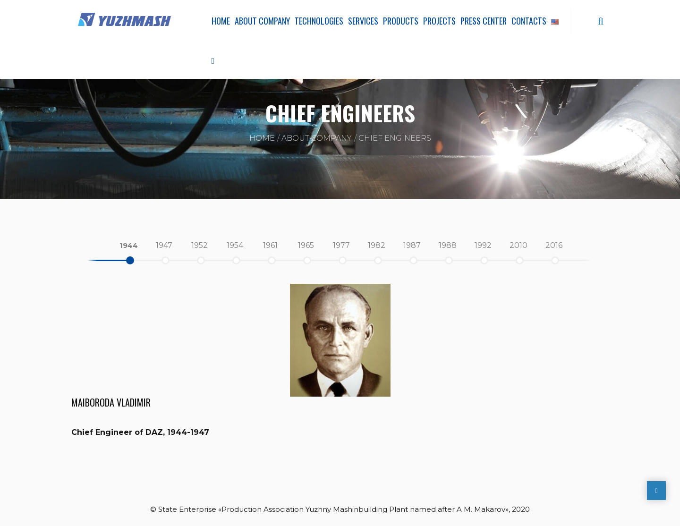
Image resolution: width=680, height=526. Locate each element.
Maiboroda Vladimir (111, 402)
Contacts (528, 21)
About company (262, 21)
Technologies (319, 21)
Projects (439, 21)
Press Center (483, 21)
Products (400, 21)
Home (221, 21)
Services (363, 21)
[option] (128, 246)
